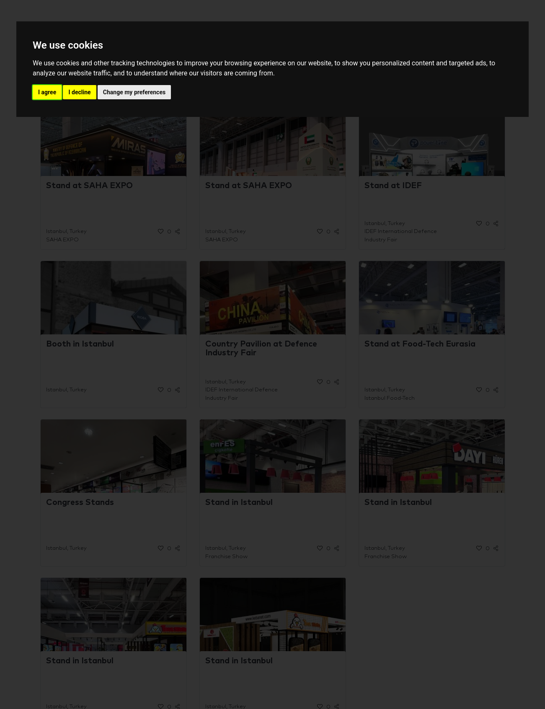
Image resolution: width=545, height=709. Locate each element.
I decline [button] (79, 92)
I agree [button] (47, 92)
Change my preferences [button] (134, 92)
